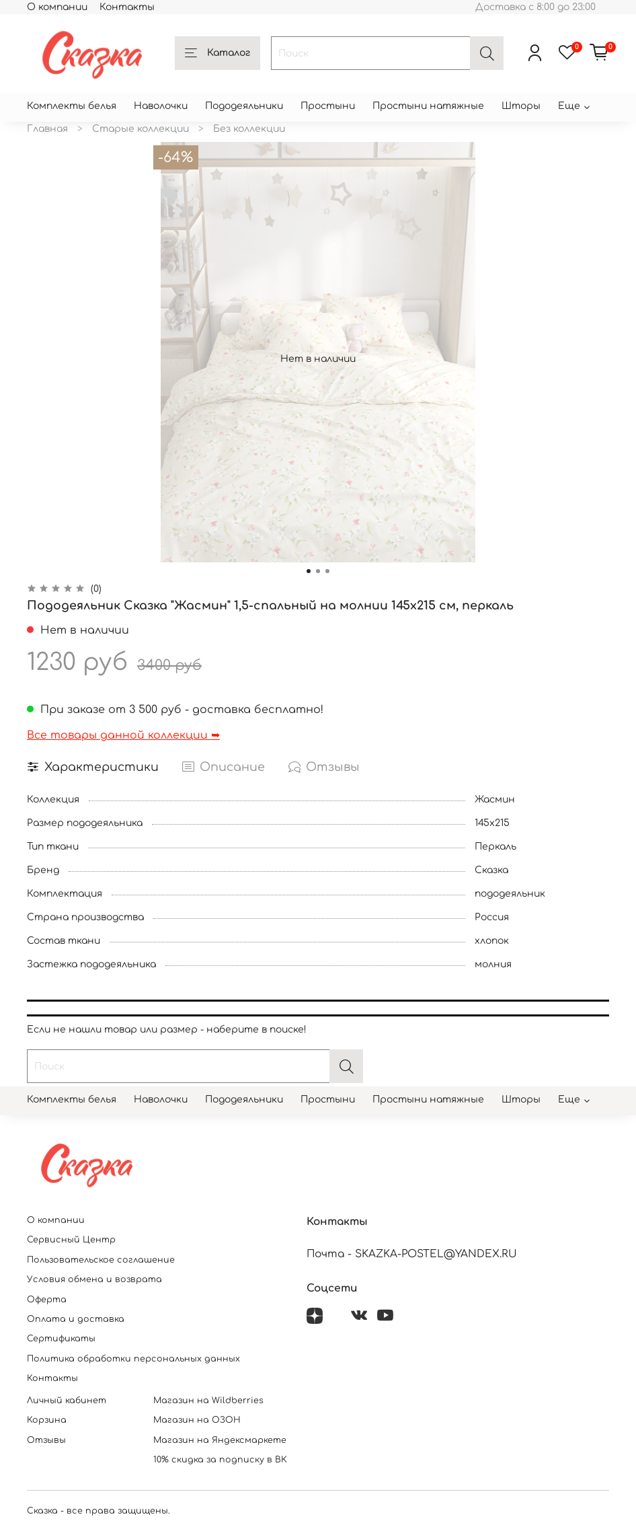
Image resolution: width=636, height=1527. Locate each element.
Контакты (127, 7)
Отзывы (46, 1440)
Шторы (521, 106)
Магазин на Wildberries (208, 1400)
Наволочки (161, 106)
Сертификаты (61, 1338)
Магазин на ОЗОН (197, 1420)
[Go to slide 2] (318, 571)
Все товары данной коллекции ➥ (123, 735)
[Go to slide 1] (309, 571)
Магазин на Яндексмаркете (219, 1440)
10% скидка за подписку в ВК (220, 1459)
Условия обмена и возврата (94, 1279)
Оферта (47, 1299)
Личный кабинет (66, 1400)
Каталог (217, 54)
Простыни (328, 106)
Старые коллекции (140, 129)
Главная (47, 129)
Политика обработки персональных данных (133, 1359)
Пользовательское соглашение (101, 1260)
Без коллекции (249, 129)
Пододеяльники (244, 106)
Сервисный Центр (71, 1239)
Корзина (47, 1420)
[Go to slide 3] (327, 571)
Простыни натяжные (428, 106)
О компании (57, 7)
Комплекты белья (71, 106)
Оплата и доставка (75, 1319)
